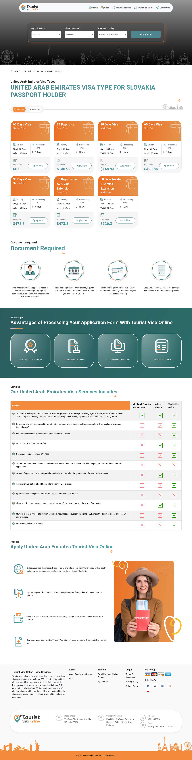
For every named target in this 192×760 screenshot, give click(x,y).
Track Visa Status (144, 7)
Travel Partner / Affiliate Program (108, 675)
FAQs (71, 678)
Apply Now (38, 166)
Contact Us (163, 7)
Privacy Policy (132, 681)
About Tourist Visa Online (80, 674)
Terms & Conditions (130, 675)
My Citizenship (38, 28)
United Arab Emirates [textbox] (108, 34)
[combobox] (46, 34)
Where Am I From (72, 28)
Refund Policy (132, 686)
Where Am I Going (106, 28)
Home (93, 7)
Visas (105, 7)
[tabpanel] (96, 174)
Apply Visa (146, 34)
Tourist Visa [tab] (19, 109)
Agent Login (103, 681)
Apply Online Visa (121, 7)
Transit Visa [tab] (35, 109)
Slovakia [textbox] (36, 34)
